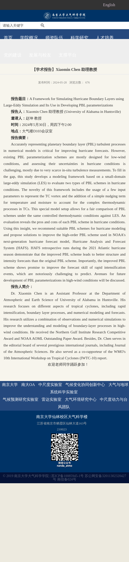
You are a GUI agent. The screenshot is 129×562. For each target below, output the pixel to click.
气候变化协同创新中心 (85, 384)
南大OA (28, 384)
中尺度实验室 (50, 384)
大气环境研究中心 (81, 399)
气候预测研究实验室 (20, 399)
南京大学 (10, 384)
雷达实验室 (51, 399)
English (109, 5)
